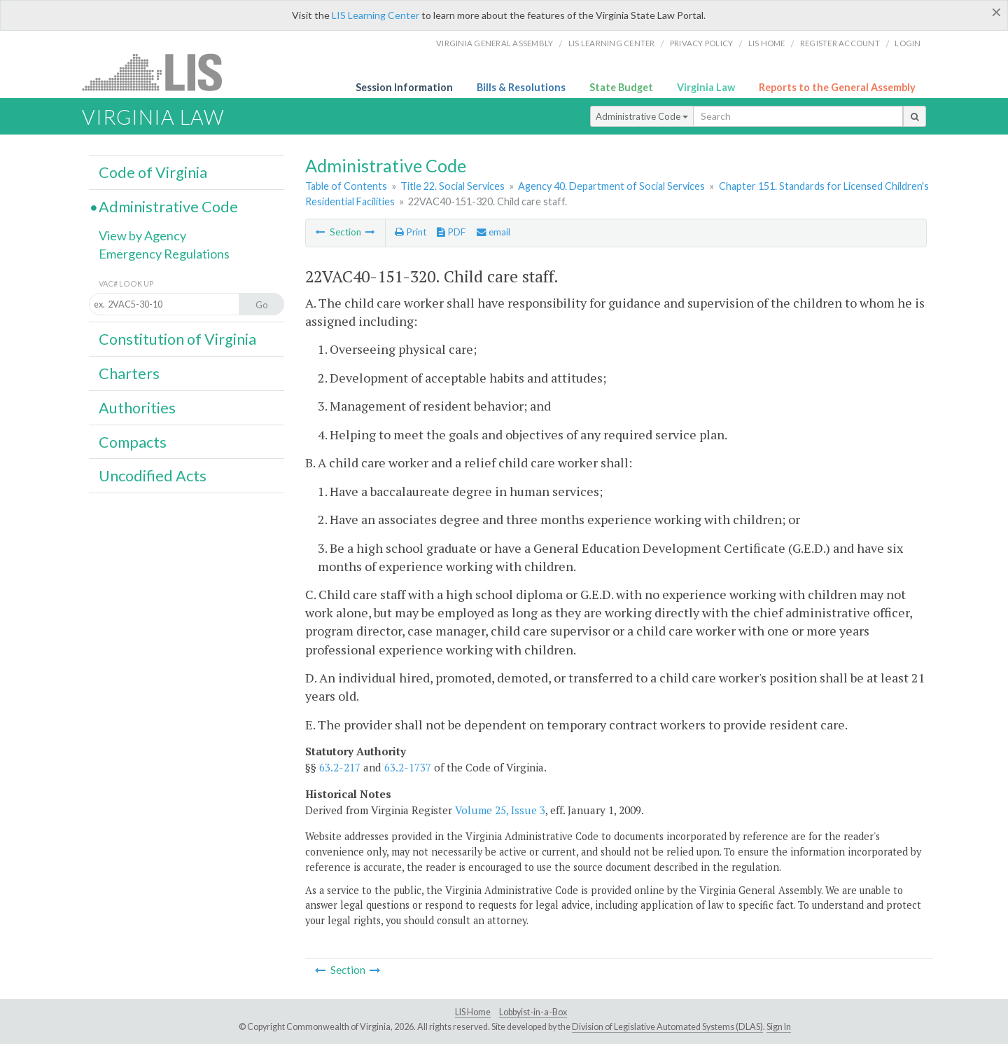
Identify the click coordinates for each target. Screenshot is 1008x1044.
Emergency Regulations (164, 253)
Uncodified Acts (152, 476)
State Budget (621, 87)
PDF (451, 232)
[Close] (996, 12)
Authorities (137, 408)
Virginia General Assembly (494, 43)
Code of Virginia (153, 172)
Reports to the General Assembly (837, 87)
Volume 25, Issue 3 (500, 810)
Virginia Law (706, 87)
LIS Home (473, 1012)
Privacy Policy (702, 43)
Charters (129, 373)
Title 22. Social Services (452, 186)
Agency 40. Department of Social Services (611, 186)
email (493, 232)
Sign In (778, 1027)
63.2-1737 (407, 767)
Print (410, 232)
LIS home (766, 43)
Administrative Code (642, 116)
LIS (160, 72)
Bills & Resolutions (521, 87)
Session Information (404, 87)
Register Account (840, 43)
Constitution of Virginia (177, 339)
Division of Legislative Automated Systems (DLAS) (667, 1027)
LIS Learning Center (375, 15)
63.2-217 (339, 767)
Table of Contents (346, 186)
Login (907, 43)
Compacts (133, 442)
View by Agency (142, 235)
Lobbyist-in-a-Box (533, 1012)
